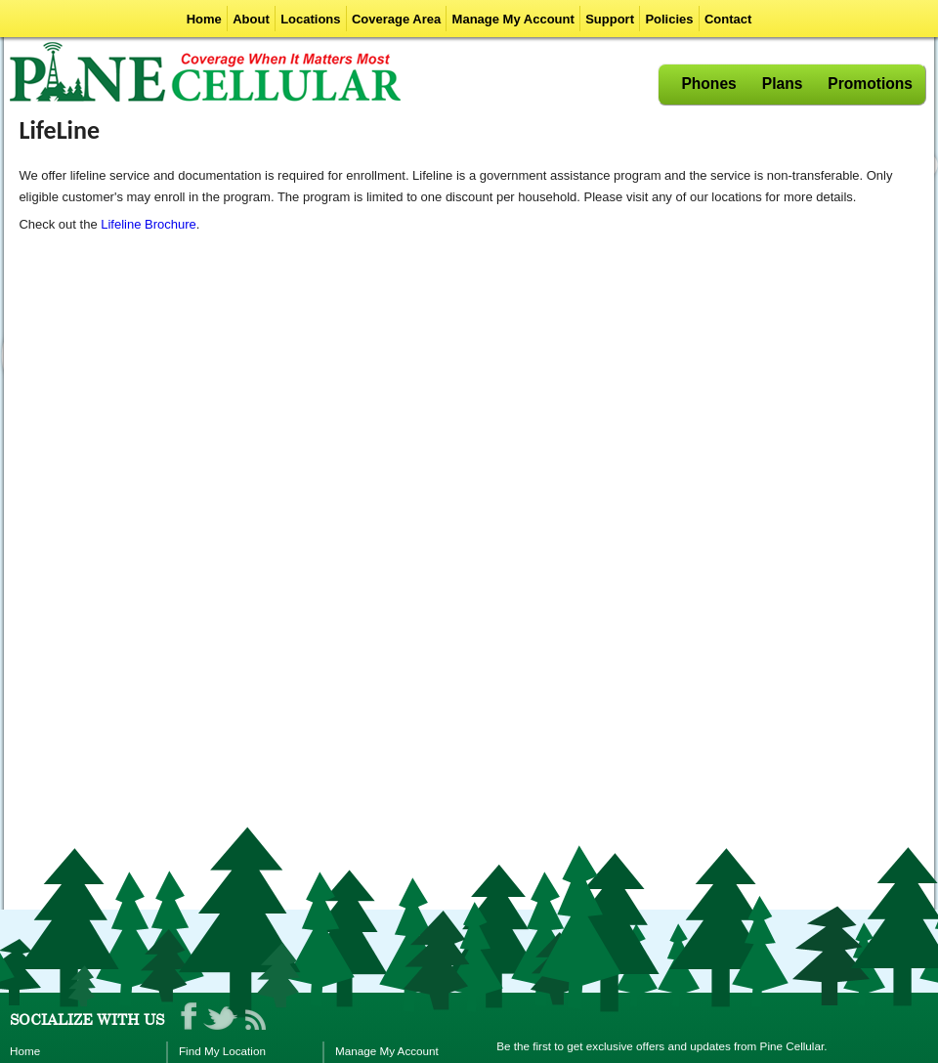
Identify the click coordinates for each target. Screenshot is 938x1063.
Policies (669, 19)
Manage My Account (513, 19)
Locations (310, 19)
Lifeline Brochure (148, 224)
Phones (708, 83)
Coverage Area (396, 19)
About (251, 19)
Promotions (870, 83)
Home (204, 19)
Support (609, 19)
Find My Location (222, 1050)
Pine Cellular (205, 72)
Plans (782, 83)
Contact (727, 19)
